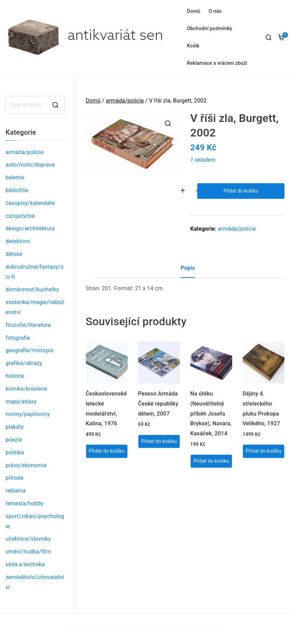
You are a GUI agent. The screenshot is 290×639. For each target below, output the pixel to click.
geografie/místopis (29, 350)
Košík (193, 46)
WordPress (207, 626)
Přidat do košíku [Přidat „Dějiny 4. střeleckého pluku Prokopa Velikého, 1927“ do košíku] (263, 451)
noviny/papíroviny (28, 414)
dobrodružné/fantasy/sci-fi (35, 272)
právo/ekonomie (26, 465)
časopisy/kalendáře (30, 203)
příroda (15, 477)
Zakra (178, 626)
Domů (193, 11)
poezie (14, 439)
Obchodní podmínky (209, 29)
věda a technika (25, 564)
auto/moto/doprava (30, 164)
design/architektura (30, 228)
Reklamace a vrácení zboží (217, 63)
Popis (188, 268)
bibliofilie (17, 190)
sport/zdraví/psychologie (35, 521)
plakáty (15, 427)
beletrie (15, 177)
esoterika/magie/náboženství (35, 307)
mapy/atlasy (21, 401)
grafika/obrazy (24, 363)
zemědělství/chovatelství (35, 582)
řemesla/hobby (24, 503)
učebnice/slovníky (28, 538)
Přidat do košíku (241, 191)
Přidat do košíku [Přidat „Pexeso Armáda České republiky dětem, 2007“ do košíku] (159, 441)
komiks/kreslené (26, 388)
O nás (215, 11)
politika (15, 452)
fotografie (18, 338)
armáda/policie (125, 100)
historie (15, 376)
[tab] (188, 270)
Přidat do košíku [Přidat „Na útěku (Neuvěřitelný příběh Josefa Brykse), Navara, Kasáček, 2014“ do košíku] (211, 461)
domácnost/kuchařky (32, 289)
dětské (14, 254)
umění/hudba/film (28, 551)
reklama (16, 490)
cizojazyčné (20, 216)
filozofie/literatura (28, 325)
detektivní (18, 241)
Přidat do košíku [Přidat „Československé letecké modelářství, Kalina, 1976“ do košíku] (107, 451)
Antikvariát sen (126, 626)
